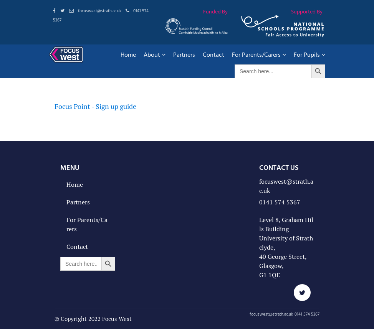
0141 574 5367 (279, 202)
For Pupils (309, 54)
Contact (213, 54)
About (154, 54)
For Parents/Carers (259, 54)
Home (128, 54)
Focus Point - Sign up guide (95, 106)
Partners (184, 54)
